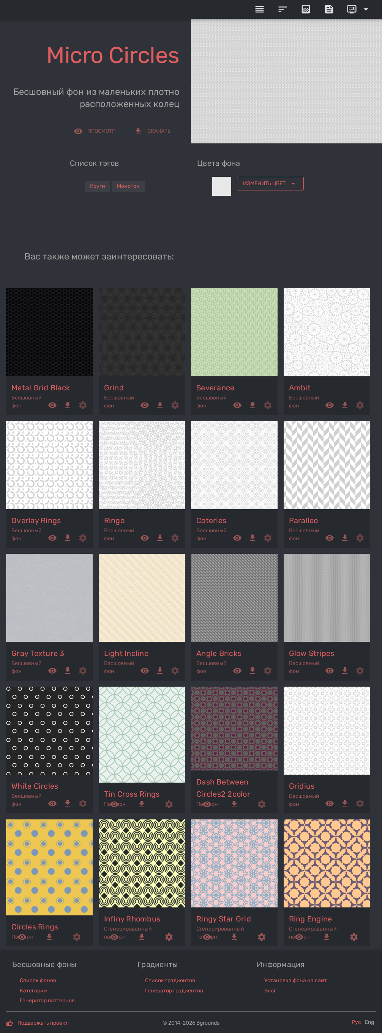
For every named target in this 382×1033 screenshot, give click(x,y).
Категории (33, 990)
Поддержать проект (42, 1023)
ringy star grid (223, 918)
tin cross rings (132, 794)
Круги (97, 186)
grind (114, 387)
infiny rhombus (132, 918)
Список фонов (38, 980)
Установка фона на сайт (295, 980)
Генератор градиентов (174, 990)
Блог (270, 990)
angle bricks (218, 653)
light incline (126, 653)
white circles (34, 786)
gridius (302, 786)
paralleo (303, 520)
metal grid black (40, 387)
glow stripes (312, 653)
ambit (300, 387)
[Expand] (358, 9)
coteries (211, 520)
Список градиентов (170, 980)
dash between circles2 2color (223, 788)
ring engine (310, 918)
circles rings (34, 926)
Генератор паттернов (47, 1000)
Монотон (128, 186)
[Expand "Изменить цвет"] (270, 183)
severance (215, 387)
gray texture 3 (38, 653)
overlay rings (36, 520)
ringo (114, 520)
